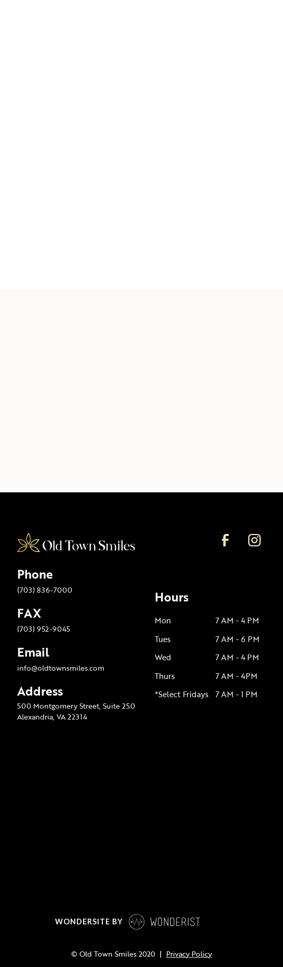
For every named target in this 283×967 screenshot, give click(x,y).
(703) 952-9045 (43, 628)
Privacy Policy (189, 954)
